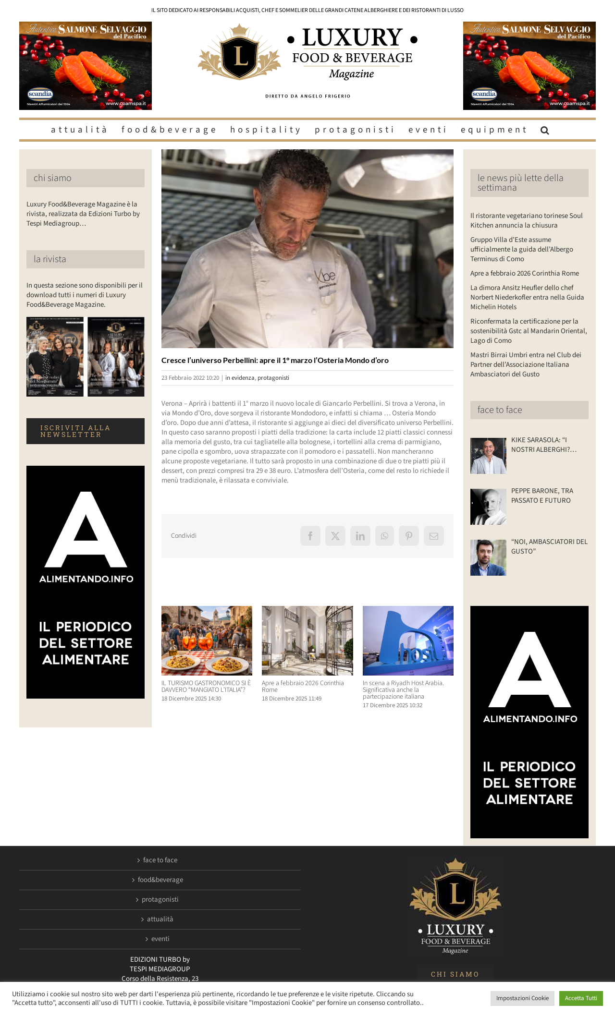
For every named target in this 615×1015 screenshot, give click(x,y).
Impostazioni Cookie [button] (522, 998)
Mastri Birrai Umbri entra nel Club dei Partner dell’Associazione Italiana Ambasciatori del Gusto (525, 364)
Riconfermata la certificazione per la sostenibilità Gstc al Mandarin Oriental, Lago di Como (528, 331)
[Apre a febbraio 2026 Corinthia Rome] (307, 611)
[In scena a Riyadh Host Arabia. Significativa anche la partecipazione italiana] (408, 611)
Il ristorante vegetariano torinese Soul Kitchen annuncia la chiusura (526, 220)
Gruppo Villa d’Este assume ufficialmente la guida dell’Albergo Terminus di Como (521, 249)
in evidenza (240, 378)
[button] (546, 129)
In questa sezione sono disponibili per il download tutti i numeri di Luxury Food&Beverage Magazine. (84, 295)
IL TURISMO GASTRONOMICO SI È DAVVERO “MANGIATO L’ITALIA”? (206, 686)
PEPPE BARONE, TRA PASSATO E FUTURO (542, 496)
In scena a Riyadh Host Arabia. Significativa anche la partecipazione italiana (403, 689)
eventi (160, 939)
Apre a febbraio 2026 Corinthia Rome (303, 686)
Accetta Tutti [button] (581, 998)
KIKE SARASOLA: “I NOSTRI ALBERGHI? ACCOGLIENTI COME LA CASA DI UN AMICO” (546, 445)
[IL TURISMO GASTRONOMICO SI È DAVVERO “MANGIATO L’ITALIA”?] (206, 611)
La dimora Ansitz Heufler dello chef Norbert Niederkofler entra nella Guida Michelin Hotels (527, 297)
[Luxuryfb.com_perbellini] (307, 248)
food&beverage (160, 880)
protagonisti (273, 378)
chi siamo (53, 178)
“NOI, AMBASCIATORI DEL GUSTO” (549, 546)
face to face (500, 410)
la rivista (50, 259)
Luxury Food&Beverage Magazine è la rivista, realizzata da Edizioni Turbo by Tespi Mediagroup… (83, 214)
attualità (160, 919)
